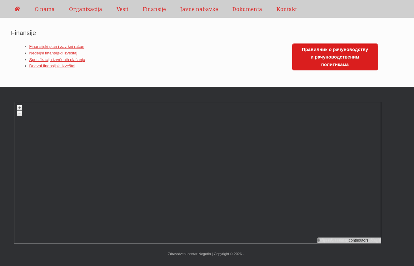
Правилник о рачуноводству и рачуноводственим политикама (335, 57)
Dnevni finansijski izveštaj (52, 66)
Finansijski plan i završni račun (56, 46)
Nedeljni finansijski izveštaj (53, 53)
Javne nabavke (199, 9)
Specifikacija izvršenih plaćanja (57, 59)
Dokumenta (247, 9)
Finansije (154, 9)
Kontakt (287, 9)
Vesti (122, 9)
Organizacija (85, 9)
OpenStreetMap (334, 240)
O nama (45, 9)
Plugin (375, 240)
